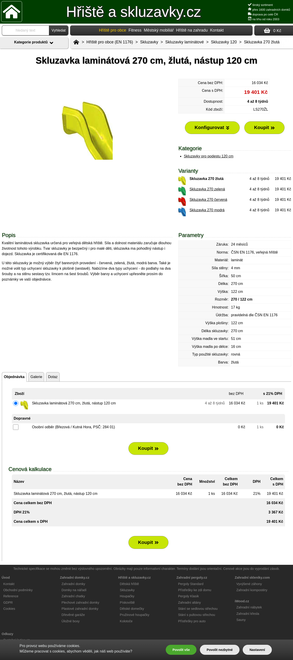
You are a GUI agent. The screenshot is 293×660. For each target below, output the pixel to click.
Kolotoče (126, 621)
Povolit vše (181, 650)
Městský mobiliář (159, 30)
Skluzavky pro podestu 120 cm (208, 156)
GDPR (8, 602)
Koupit (148, 448)
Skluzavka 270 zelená (207, 189)
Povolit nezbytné (220, 650)
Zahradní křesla (247, 613)
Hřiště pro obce (112, 30)
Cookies (9, 608)
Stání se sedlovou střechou (198, 608)
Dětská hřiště (129, 584)
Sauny (241, 620)
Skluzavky (149, 42)
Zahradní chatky (73, 596)
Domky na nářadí (74, 590)
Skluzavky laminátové (184, 42)
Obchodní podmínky (18, 590)
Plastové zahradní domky (79, 608)
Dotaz (53, 377)
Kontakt (217, 30)
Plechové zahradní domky (80, 602)
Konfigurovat (212, 127)
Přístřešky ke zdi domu (194, 590)
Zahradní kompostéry (251, 590)
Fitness (134, 30)
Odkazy (7, 634)
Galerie (36, 377)
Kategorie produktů (34, 43)
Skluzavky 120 (224, 42)
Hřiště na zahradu (192, 30)
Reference (10, 596)
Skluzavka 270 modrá (206, 210)
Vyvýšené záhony (249, 584)
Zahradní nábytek (249, 607)
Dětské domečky (132, 608)
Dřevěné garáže (73, 615)
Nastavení (257, 650)
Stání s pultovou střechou (196, 615)
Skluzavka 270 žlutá (261, 42)
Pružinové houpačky (134, 615)
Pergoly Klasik (188, 596)
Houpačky (127, 596)
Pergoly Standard (190, 584)
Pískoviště (127, 602)
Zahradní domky (73, 584)
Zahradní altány (189, 602)
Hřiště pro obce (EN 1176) (110, 42)
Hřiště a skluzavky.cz (133, 12)
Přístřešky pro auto (192, 621)
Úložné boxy (70, 621)
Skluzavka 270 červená (208, 200)
